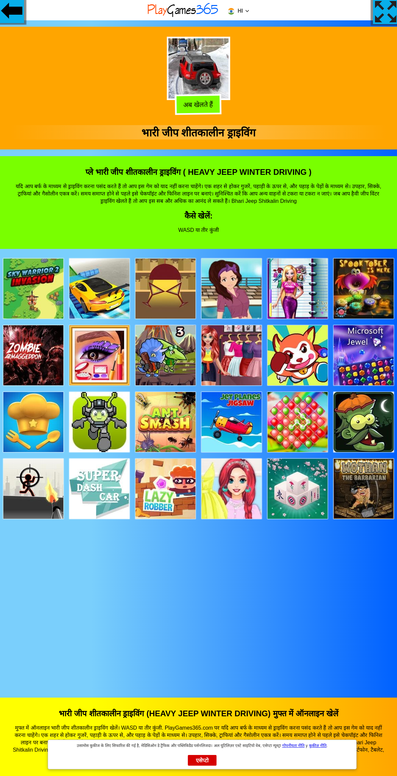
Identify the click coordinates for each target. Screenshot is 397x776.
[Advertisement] (199, 602)
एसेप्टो (202, 760)
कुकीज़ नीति (318, 745)
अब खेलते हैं (198, 105)
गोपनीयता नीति (293, 745)
